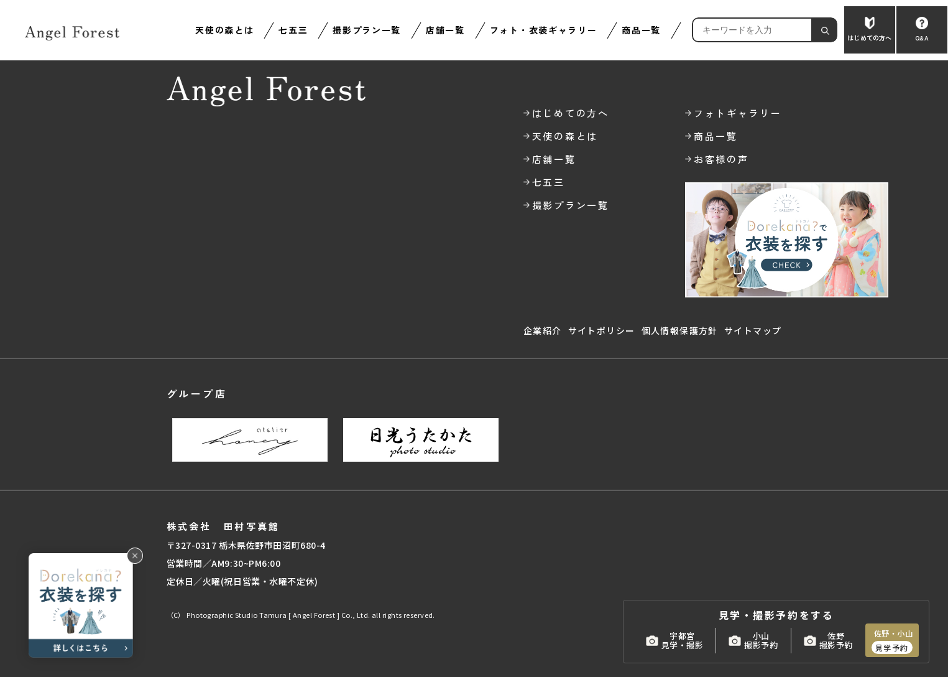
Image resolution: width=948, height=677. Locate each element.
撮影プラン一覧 (367, 30)
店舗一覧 (445, 30)
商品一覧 (641, 30)
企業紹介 (542, 330)
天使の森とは (224, 30)
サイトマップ (752, 330)
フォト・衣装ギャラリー (543, 30)
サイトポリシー (601, 330)
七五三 (293, 30)
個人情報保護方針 (680, 330)
